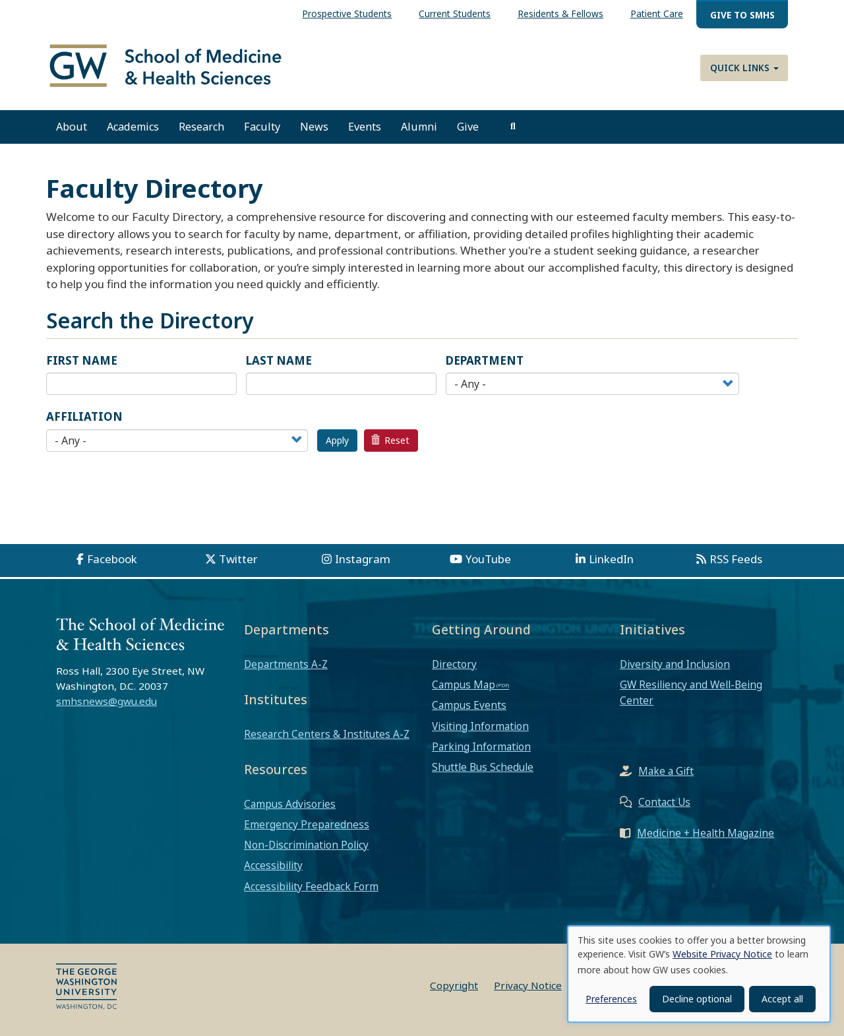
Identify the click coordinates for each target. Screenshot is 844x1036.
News (314, 127)
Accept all (782, 998)
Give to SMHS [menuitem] (742, 15)
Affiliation (84, 417)
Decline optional (697, 998)
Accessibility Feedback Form (311, 886)
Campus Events (469, 705)
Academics (133, 127)
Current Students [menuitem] (455, 13)
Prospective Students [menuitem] (347, 13)
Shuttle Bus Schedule (482, 767)
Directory (454, 664)
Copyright (454, 985)
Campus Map (463, 685)
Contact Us (664, 801)
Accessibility (273, 865)
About (71, 127)
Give (468, 127)
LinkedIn (611, 558)
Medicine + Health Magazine (705, 832)
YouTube (488, 558)
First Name (81, 360)
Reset (390, 440)
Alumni (419, 127)
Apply (337, 440)
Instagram (362, 558)
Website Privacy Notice (722, 954)
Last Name (279, 360)
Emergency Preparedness (306, 824)
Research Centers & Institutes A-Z (326, 734)
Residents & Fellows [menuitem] (560, 13)
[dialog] (699, 974)
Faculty (262, 127)
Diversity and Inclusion (675, 664)
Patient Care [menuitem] (656, 13)
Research (201, 127)
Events (364, 127)
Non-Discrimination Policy (306, 845)
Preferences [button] (611, 998)
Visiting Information (480, 726)
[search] (513, 127)
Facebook (112, 558)
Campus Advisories (290, 803)
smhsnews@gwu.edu (106, 701)
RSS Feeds (735, 558)
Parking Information (481, 746)
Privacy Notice (528, 985)
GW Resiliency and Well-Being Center (691, 693)
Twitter (238, 558)
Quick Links (744, 67)
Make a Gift (666, 770)
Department (485, 360)
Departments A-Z (286, 664)
